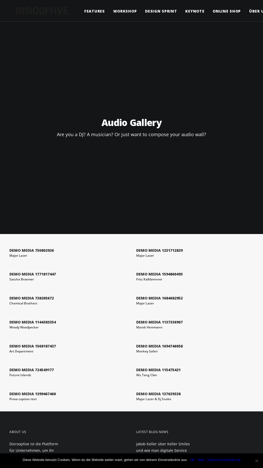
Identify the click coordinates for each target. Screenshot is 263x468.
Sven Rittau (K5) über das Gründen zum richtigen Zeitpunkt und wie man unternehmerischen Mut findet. (158, 398)
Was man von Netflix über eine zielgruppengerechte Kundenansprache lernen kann (163, 363)
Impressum (22, 392)
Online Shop (220, 11)
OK (192, 460)
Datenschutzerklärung (223, 460)
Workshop (118, 11)
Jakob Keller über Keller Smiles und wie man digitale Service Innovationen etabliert (163, 335)
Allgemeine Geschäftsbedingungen (29, 409)
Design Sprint (154, 11)
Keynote (188, 11)
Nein (201, 460)
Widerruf (20, 426)
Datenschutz (24, 399)
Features (87, 11)
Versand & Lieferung (30, 419)
